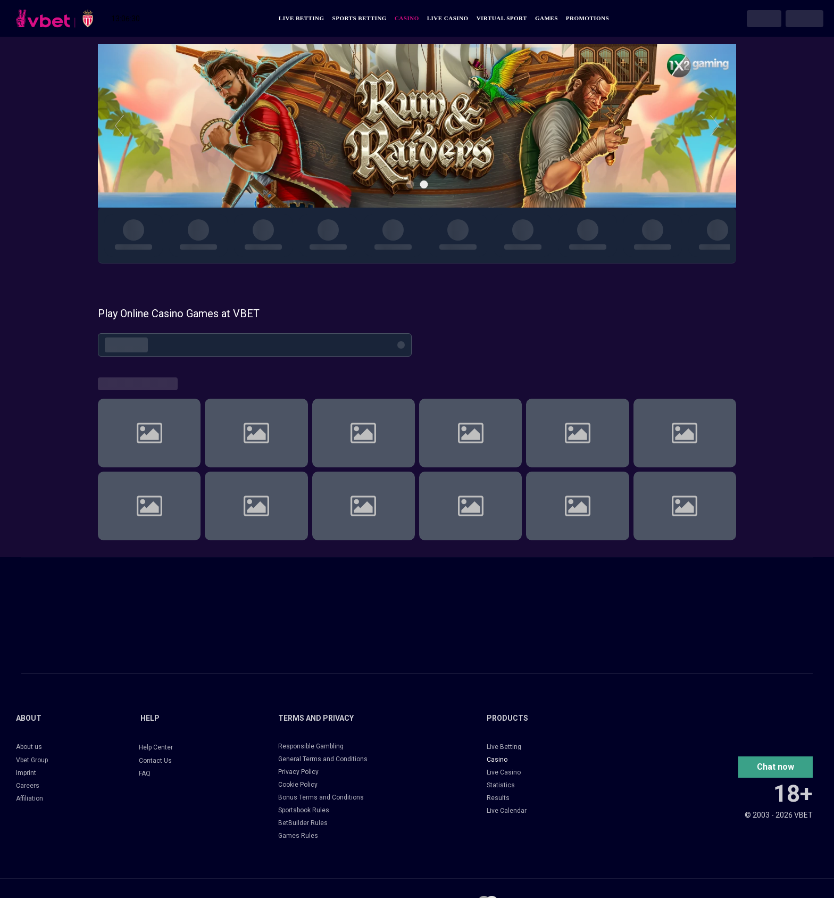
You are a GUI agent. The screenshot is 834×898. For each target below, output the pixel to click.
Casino (407, 18)
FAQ (145, 773)
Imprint (26, 773)
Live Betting (301, 18)
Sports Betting (359, 18)
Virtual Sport (502, 18)
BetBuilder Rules (303, 823)
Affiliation (29, 798)
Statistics (501, 785)
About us (29, 747)
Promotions (587, 18)
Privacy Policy (298, 772)
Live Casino (448, 18)
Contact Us (155, 760)
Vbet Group (32, 760)
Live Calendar (507, 811)
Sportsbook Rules (303, 810)
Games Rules (298, 836)
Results (498, 798)
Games (546, 18)
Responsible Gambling (311, 746)
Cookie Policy (298, 784)
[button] (775, 767)
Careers (27, 785)
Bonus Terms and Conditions (321, 797)
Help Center (156, 747)
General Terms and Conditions (323, 759)
